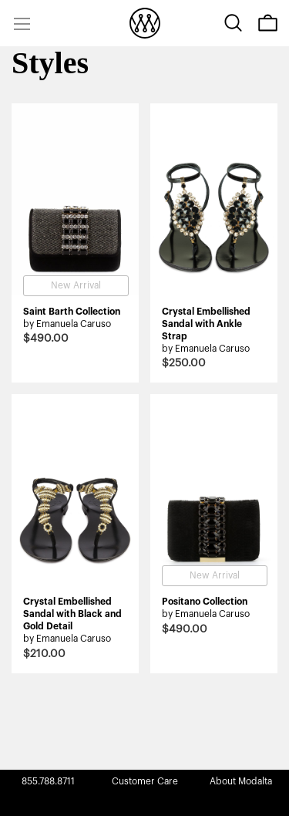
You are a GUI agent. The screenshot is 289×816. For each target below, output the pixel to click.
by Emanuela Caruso (67, 324)
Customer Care (145, 781)
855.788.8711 (48, 781)
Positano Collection (204, 601)
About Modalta (241, 781)
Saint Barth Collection (71, 311)
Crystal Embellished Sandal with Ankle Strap (206, 324)
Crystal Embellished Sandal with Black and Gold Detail (72, 614)
